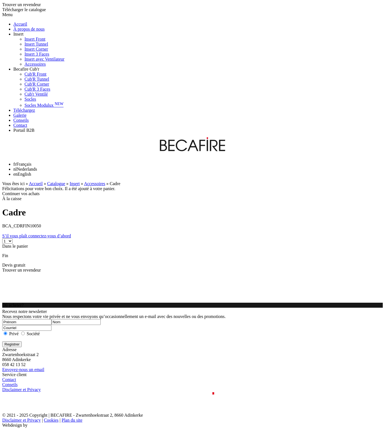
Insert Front (34, 39)
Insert (18, 34)
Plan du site (71, 420)
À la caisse (11, 198)
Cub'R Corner (36, 84)
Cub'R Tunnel (36, 79)
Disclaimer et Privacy (21, 389)
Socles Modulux (43, 105)
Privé (14, 333)
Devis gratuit (13, 265)
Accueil (20, 24)
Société (33, 333)
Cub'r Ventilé (36, 94)
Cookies (51, 420)
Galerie (19, 115)
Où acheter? (13, 305)
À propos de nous (29, 29)
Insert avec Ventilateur (44, 59)
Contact (20, 125)
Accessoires (35, 64)
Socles (30, 99)
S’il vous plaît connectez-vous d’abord (36, 235)
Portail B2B (23, 130)
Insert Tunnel (36, 44)
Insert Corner (36, 49)
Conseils (21, 120)
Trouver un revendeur (21, 270)
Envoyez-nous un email (23, 369)
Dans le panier (15, 246)
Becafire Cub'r (26, 69)
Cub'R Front (35, 74)
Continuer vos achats (21, 193)
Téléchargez (24, 110)
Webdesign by (15, 425)
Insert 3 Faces (36, 54)
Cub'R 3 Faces (37, 89)
